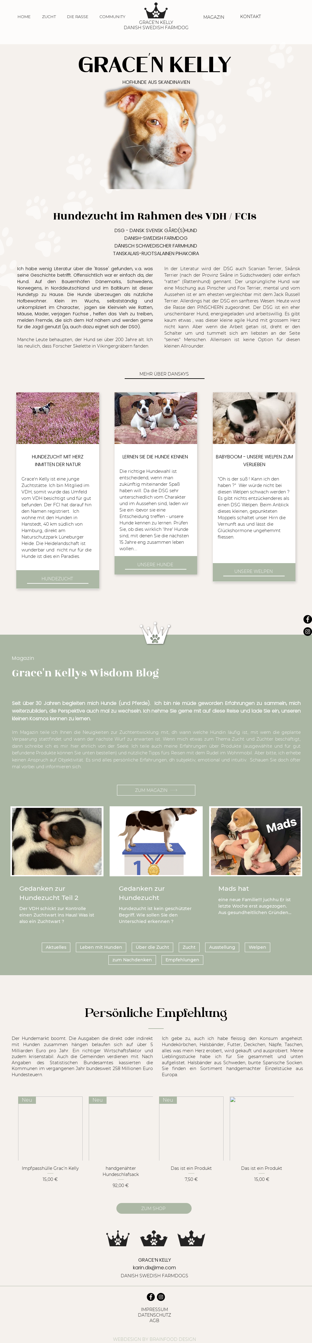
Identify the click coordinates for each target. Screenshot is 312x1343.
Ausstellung (222, 947)
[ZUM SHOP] (154, 1208)
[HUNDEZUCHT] (57, 579)
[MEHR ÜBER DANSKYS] (165, 374)
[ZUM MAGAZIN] (156, 790)
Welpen (257, 947)
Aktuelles (56, 947)
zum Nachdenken (132, 960)
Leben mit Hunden (101, 947)
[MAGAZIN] (214, 17)
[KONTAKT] (251, 17)
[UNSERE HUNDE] (155, 565)
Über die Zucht (152, 947)
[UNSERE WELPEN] (254, 571)
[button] (48, 16)
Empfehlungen (182, 960)
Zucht (189, 947)
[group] (156, 1142)
